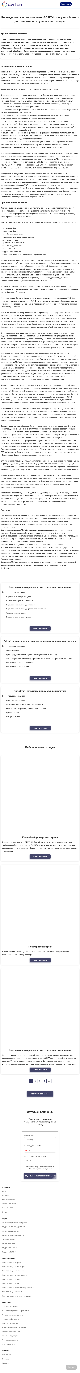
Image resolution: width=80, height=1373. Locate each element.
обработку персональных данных (40, 1169)
